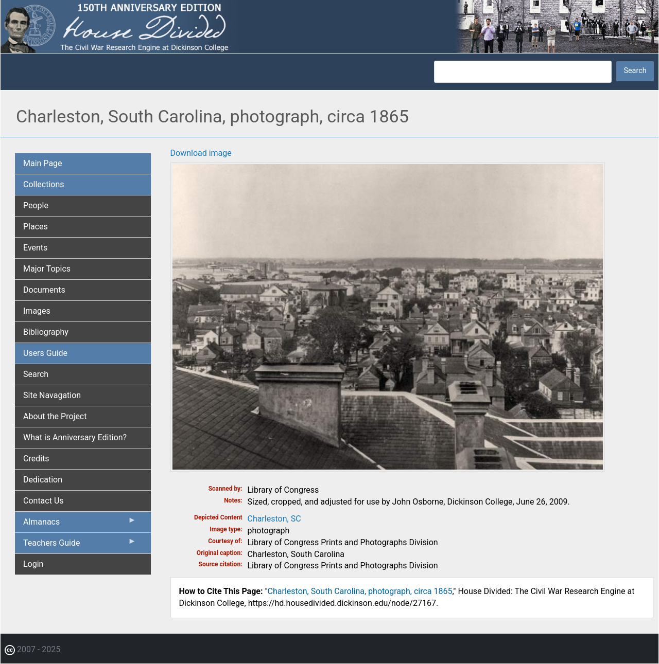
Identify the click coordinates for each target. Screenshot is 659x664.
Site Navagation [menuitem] (52, 395)
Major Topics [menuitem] (47, 269)
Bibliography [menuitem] (45, 332)
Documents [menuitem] (44, 290)
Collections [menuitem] (43, 184)
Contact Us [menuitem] (43, 501)
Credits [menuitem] (36, 458)
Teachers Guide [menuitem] (80, 545)
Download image (201, 153)
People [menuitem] (35, 205)
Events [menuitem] (35, 248)
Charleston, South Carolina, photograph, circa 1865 (360, 591)
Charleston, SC (274, 519)
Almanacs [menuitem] (80, 524)
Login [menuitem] (33, 564)
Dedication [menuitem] (42, 479)
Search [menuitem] (35, 374)
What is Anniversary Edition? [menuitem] (75, 437)
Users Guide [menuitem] (45, 353)
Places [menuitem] (35, 226)
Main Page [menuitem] (42, 163)
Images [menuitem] (36, 311)
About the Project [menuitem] (54, 416)
